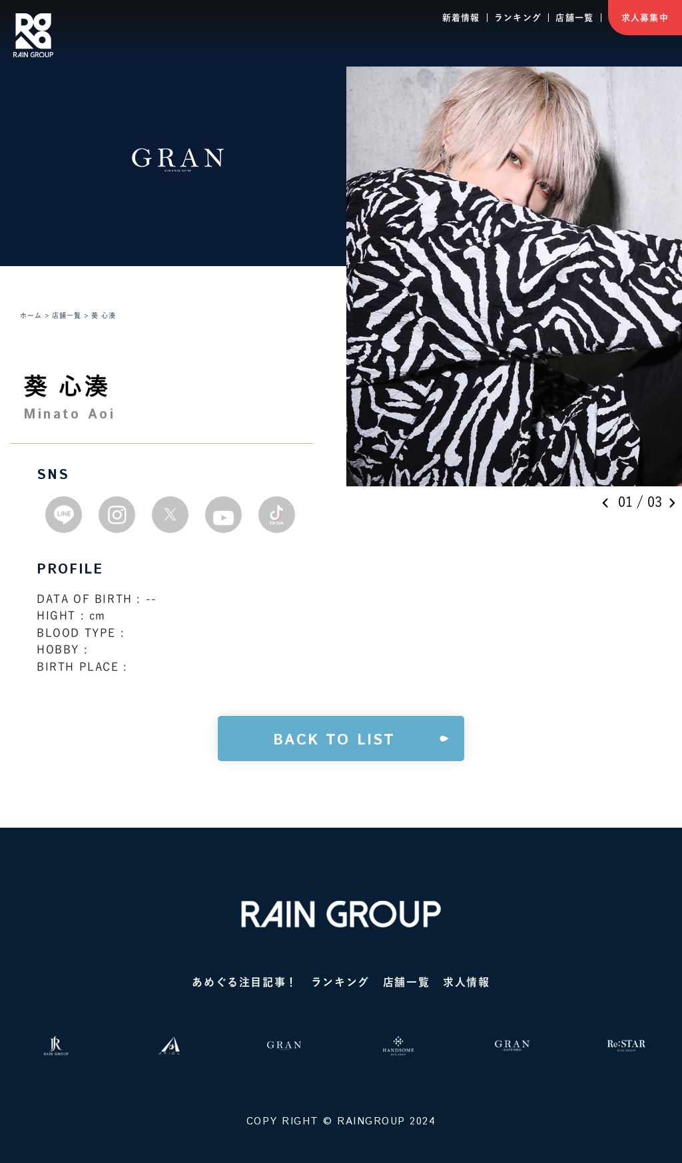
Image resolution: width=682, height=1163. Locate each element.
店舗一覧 (574, 17)
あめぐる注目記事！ (244, 982)
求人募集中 (645, 17)
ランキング (518, 17)
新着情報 (461, 17)
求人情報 (466, 982)
